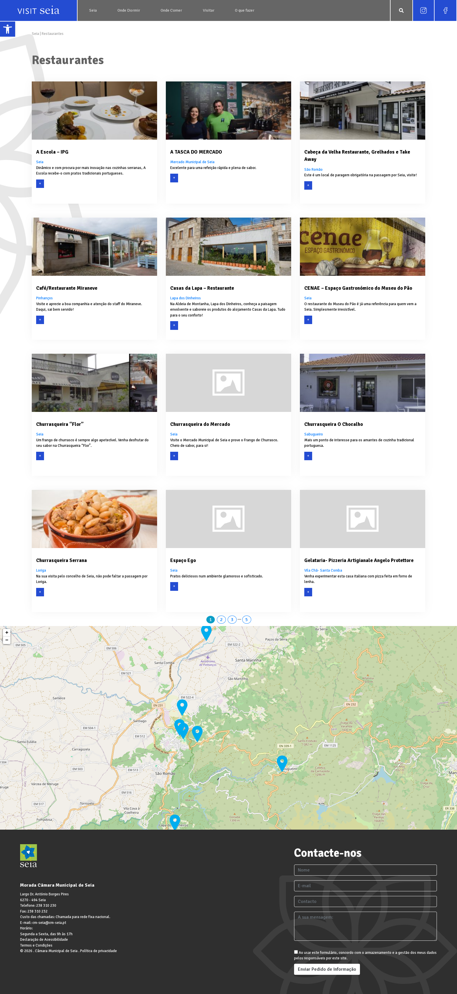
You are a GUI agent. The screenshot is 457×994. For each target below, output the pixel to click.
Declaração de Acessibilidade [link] (44, 939)
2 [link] (221, 620)
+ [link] (6, 632)
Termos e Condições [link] (36, 945)
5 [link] (246, 620)
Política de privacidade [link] (98, 951)
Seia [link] (36, 33)
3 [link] (232, 620)
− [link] (6, 640)
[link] (7, 29)
